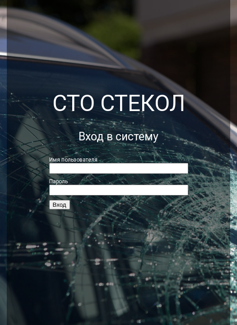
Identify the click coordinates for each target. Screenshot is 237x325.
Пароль (58, 181)
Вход (59, 204)
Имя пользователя (73, 160)
